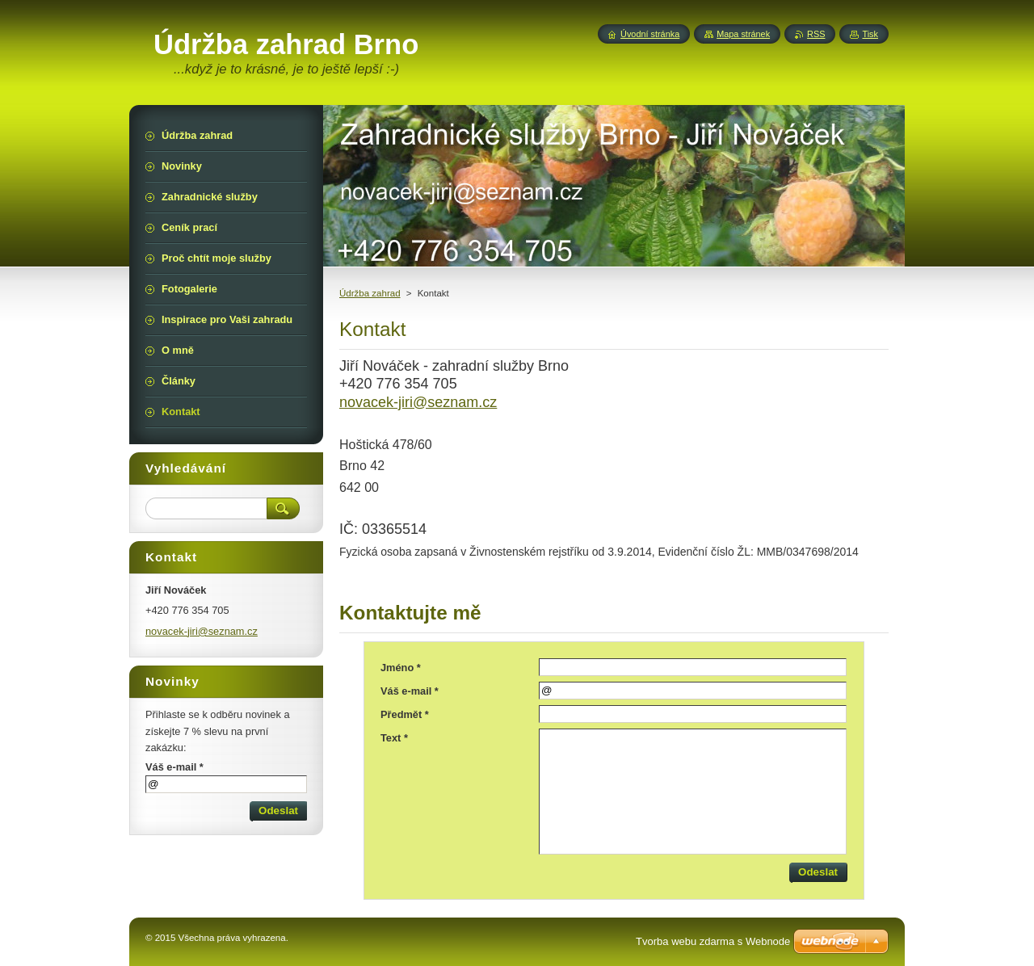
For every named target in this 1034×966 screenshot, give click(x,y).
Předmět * (404, 714)
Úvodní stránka (649, 34)
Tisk (870, 34)
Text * (394, 738)
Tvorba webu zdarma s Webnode (713, 941)
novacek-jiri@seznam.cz (418, 402)
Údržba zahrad (370, 293)
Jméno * (400, 668)
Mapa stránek (743, 34)
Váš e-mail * (409, 691)
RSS (816, 34)
